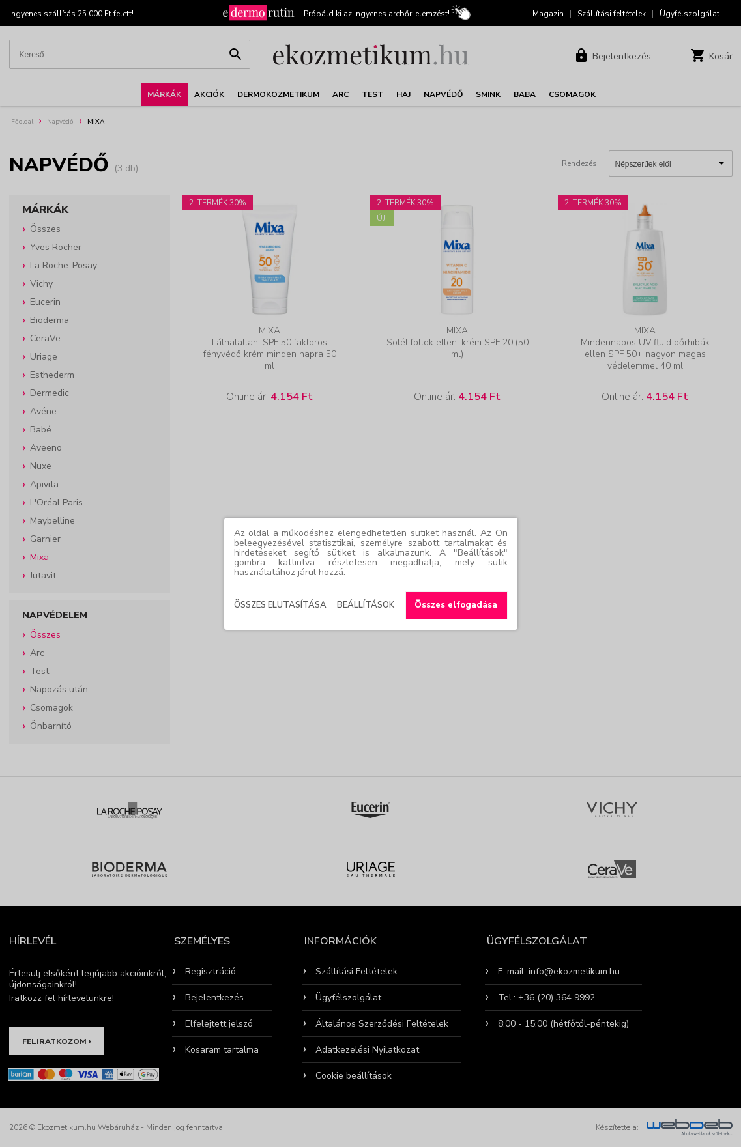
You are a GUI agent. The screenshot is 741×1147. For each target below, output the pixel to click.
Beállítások (365, 605)
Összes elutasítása (280, 605)
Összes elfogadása (455, 605)
